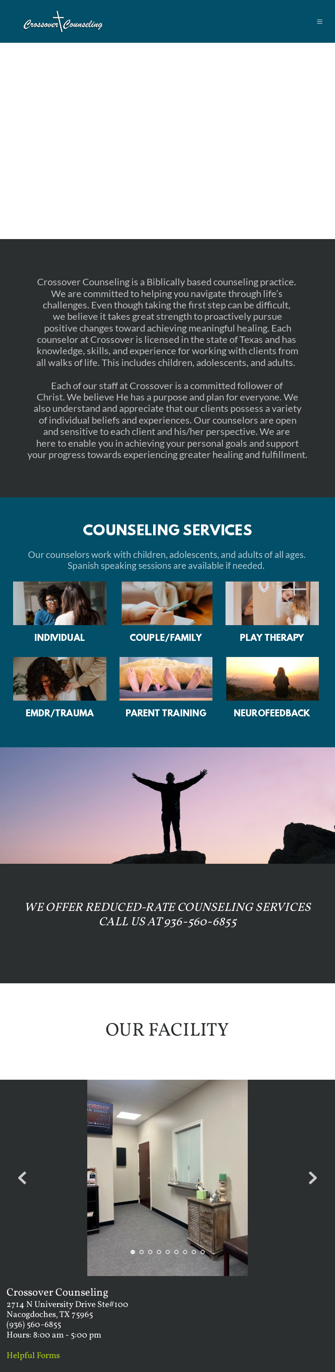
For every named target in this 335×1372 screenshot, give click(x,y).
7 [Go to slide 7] (185, 1252)
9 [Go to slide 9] (202, 1252)
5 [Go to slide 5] (167, 1252)
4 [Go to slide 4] (159, 1252)
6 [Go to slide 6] (176, 1252)
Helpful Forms (33, 1356)
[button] (314, 21)
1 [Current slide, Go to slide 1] (132, 1252)
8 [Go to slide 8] (193, 1252)
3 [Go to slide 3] (150, 1252)
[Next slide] (313, 1178)
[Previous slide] (22, 1178)
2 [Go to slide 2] (141, 1252)
